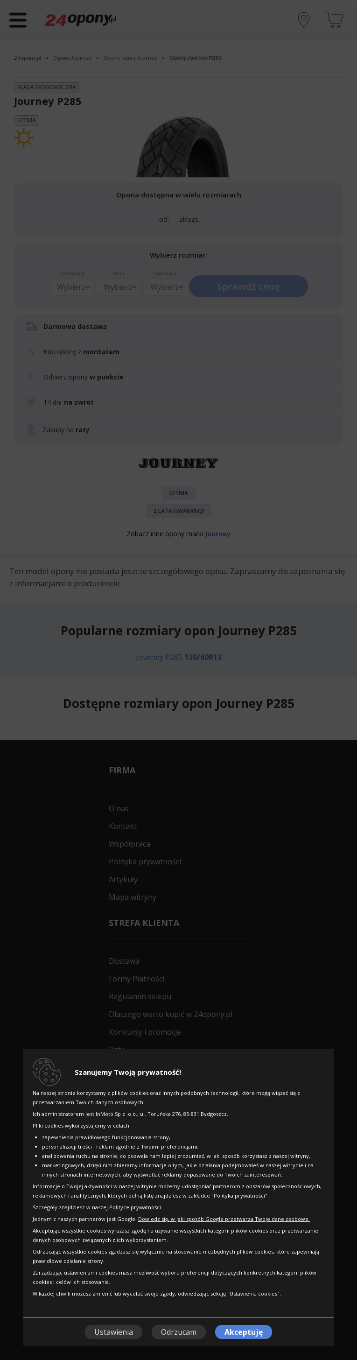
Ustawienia (113, 1332)
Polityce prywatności (135, 1207)
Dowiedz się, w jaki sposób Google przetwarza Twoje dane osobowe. (224, 1218)
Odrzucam (178, 1332)
